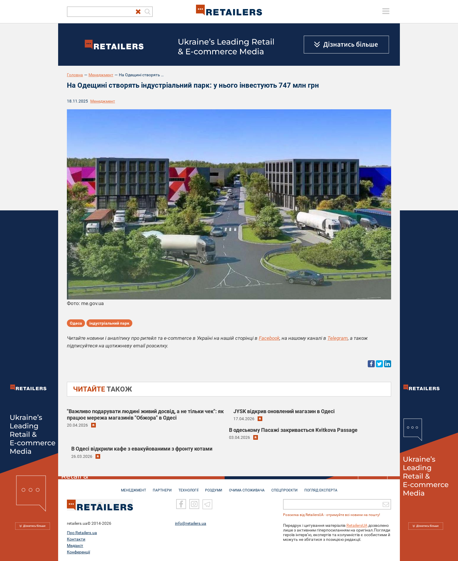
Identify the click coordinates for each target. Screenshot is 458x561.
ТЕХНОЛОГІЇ (188, 487)
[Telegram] (207, 504)
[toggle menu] (386, 11)
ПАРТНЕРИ (162, 487)
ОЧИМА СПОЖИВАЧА (247, 487)
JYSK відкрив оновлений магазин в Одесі (284, 411)
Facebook (269, 338)
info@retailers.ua (190, 523)
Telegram (337, 338)
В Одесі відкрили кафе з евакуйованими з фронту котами (141, 449)
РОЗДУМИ (213, 487)
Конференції (78, 552)
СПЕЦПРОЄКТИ (284, 487)
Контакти (76, 539)
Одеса (76, 323)
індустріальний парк (109, 323)
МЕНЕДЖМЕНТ (133, 487)
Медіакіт (75, 545)
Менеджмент (101, 74)
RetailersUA (356, 525)
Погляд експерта (320, 487)
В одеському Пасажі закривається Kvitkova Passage (293, 430)
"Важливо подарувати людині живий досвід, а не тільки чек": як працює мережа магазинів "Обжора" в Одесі (145, 414)
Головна (75, 74)
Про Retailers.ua (82, 532)
